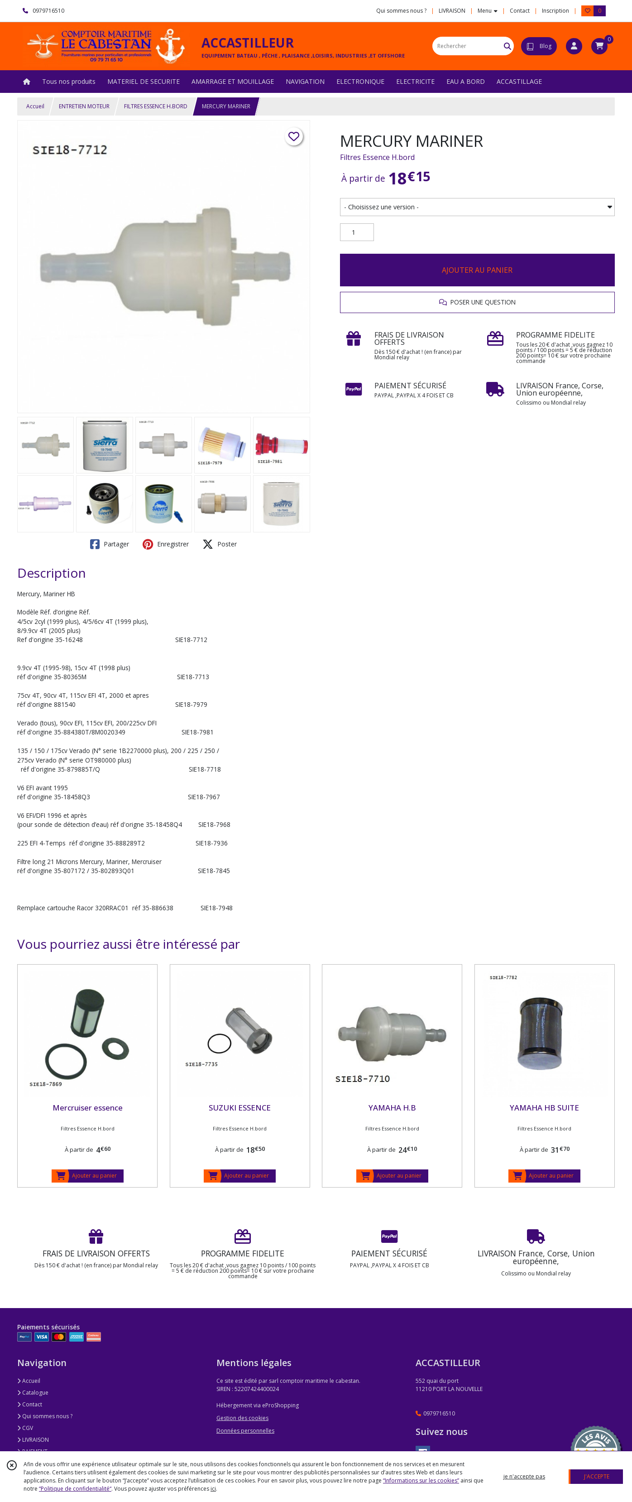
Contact (520, 10)
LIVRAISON (33, 1440)
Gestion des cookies (242, 1418)
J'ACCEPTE (596, 1476)
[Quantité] (357, 232)
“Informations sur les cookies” (421, 1480)
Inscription (555, 10)
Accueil (35, 106)
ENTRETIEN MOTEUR (84, 106)
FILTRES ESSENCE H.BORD (155, 106)
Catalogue (32, 1392)
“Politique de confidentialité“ (75, 1488)
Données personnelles (245, 1430)
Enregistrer (166, 544)
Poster (219, 544)
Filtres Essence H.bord (377, 157)
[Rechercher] (507, 46)
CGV (25, 1428)
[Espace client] (574, 46)
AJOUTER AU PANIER (477, 270)
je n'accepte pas (524, 1476)
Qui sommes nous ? (44, 1416)
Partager (109, 544)
